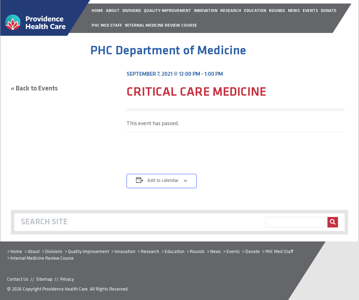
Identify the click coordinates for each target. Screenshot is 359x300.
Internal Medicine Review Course (42, 258)
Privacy (67, 279)
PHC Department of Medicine (168, 51)
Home (16, 252)
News (215, 252)
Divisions (53, 252)
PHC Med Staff (279, 252)
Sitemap (44, 279)
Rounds (197, 252)
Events (233, 252)
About (34, 252)
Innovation (125, 252)
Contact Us (17, 279)
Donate (252, 252)
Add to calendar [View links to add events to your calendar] (162, 180)
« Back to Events (34, 88)
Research (150, 252)
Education (174, 252)
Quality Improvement (88, 252)
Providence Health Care (65, 289)
